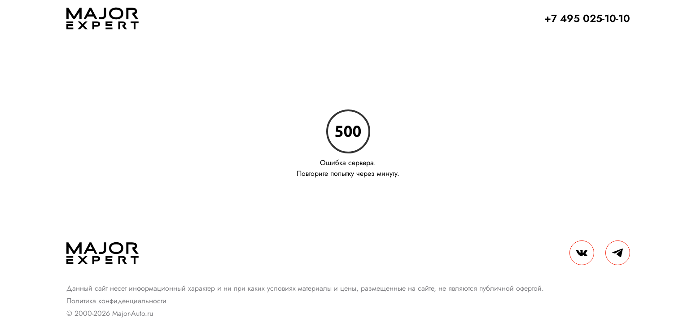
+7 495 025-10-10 (587, 18)
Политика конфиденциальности (116, 301)
